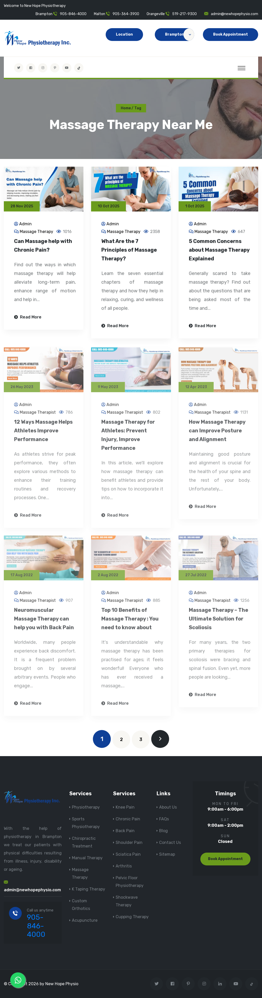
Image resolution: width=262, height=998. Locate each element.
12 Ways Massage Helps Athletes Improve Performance (43, 434)
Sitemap (167, 854)
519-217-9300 (184, 14)
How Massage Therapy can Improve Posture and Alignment (217, 434)
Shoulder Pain (129, 842)
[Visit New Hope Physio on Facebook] (30, 67)
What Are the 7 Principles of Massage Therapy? (129, 250)
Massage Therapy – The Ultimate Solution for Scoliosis (218, 622)
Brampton (179, 34)
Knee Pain (125, 807)
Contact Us (170, 842)
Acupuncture (84, 920)
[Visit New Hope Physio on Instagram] (42, 67)
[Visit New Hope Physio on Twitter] (18, 67)
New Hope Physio (61, 983)
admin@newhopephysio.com (234, 14)
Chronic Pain (128, 819)
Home (126, 108)
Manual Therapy (87, 857)
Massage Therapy (36, 232)
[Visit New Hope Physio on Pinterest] (54, 67)
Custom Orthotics (81, 904)
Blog (163, 830)
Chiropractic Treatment (84, 842)
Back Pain (125, 830)
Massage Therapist (38, 415)
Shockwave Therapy (127, 901)
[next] (160, 739)
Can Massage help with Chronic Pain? (43, 246)
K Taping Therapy (88, 889)
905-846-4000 (73, 14)
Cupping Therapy (132, 916)
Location (124, 34)
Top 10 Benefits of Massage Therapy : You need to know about (130, 622)
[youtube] (66, 67)
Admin (25, 224)
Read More (27, 317)
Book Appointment (230, 34)
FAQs (164, 819)
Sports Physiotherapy (86, 823)
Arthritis (124, 866)
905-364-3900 (126, 14)
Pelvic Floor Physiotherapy (130, 881)
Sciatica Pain (128, 854)
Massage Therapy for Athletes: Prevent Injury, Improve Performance (128, 438)
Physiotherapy (86, 807)
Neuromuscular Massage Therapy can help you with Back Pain (44, 622)
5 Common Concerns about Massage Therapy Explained (219, 250)
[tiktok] (78, 67)
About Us (168, 807)
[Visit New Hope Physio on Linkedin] (219, 983)
